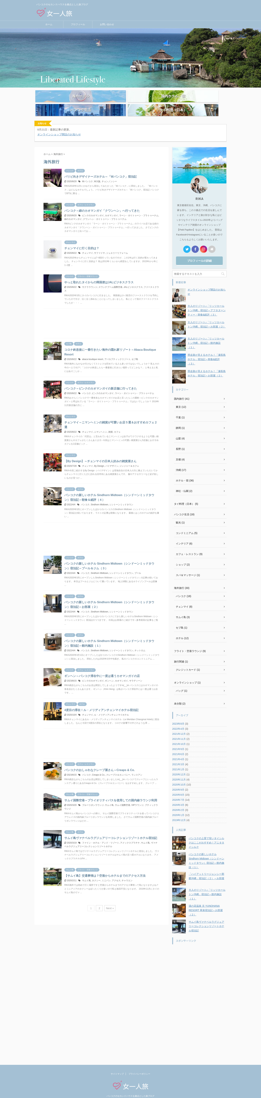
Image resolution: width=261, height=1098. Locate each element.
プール (137, 565)
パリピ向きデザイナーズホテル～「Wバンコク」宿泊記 (100, 169)
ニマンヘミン (100, 424)
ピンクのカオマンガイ (93, 208)
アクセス (116, 873)
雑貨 (110, 424)
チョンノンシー (109, 174)
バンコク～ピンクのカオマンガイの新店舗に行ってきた (100, 380)
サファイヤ (99, 245)
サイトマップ (117, 1066)
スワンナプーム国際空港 (110, 279)
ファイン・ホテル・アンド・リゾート (100, 835)
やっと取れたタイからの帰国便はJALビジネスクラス (99, 274)
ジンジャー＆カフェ (129, 458)
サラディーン (135, 673)
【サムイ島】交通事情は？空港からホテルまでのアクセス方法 (105, 868)
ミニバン (106, 873)
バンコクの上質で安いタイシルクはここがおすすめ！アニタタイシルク (206, 835)
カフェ (117, 424)
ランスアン (136, 767)
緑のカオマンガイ (73, 211)
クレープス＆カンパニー (118, 767)
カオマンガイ (111, 208)
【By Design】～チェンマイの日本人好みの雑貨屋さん (100, 453)
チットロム (139, 643)
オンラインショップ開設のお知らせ (59, 126)
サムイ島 (109, 797)
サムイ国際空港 (122, 797)
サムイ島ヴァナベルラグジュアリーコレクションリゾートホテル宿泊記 (110, 830)
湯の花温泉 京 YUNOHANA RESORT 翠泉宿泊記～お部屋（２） (206, 902)
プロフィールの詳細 (199, 253)
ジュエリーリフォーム (117, 245)
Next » (110, 900)
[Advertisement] (102, 316)
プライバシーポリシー (139, 1066)
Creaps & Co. (98, 767)
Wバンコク (87, 174)
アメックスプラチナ (130, 835)
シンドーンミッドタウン (121, 565)
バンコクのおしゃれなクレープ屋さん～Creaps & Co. (99, 762)
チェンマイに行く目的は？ (81, 240)
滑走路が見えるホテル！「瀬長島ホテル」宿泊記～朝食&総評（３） (207, 351)
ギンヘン (109, 673)
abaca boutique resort (92, 351)
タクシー (96, 873)
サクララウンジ (89, 279)
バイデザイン (111, 458)
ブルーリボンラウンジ (93, 797)
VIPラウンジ (137, 797)
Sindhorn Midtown (99, 497)
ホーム (48, 24)
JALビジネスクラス (133, 279)
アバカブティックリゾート (117, 351)
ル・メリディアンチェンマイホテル (111, 707)
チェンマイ (87, 245)
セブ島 (135, 351)
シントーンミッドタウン (121, 497)
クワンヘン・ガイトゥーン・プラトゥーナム (105, 211)
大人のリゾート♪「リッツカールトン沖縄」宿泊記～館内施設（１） (206, 335)
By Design (99, 458)
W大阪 (97, 174)
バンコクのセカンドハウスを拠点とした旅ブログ (130, 1088)
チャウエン (127, 873)
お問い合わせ (107, 24)
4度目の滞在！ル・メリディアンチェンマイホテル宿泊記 (101, 702)
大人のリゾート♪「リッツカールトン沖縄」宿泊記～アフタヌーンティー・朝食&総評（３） (207, 302)
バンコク (86, 385)
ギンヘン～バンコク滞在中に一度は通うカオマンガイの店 (102, 668)
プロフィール (78, 24)
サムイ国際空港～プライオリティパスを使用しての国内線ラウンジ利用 (110, 792)
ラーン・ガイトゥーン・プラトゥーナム (138, 208)
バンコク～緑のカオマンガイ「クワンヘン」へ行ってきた (102, 203)
